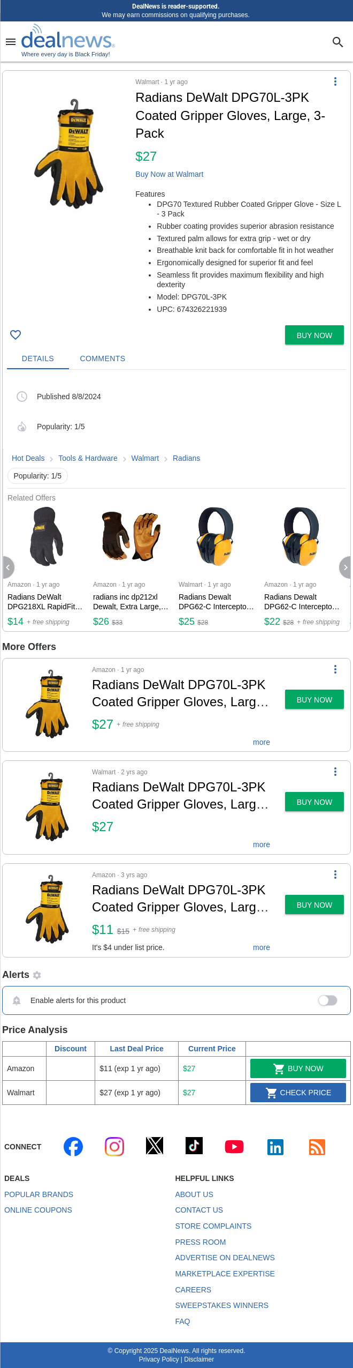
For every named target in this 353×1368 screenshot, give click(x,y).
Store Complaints (213, 1226)
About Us (194, 1194)
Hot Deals (28, 458)
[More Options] (335, 81)
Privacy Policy (159, 1359)
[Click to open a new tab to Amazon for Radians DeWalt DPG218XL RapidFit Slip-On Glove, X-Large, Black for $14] (46, 567)
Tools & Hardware (88, 458)
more (261, 742)
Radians (186, 458)
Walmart (145, 458)
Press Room (200, 1242)
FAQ (182, 1321)
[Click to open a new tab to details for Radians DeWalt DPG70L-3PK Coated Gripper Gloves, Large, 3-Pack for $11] (47, 910)
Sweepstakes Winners (221, 1305)
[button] (176, 196)
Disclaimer (199, 1359)
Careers (193, 1289)
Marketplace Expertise (224, 1273)
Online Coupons (38, 1210)
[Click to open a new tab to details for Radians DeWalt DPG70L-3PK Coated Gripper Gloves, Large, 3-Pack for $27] (69, 155)
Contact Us (199, 1210)
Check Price (298, 1093)
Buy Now (298, 1069)
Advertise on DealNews (224, 1257)
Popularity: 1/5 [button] (38, 476)
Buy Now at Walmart (169, 174)
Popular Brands (38, 1194)
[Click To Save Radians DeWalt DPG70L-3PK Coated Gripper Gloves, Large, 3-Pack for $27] (15, 334)
